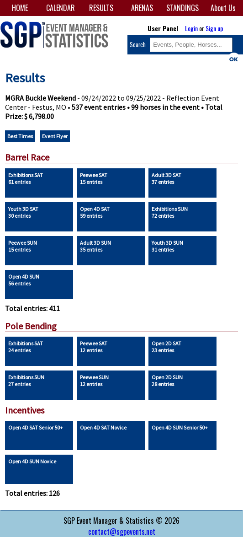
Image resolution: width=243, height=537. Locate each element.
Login (191, 28)
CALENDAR (60, 7)
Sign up (214, 28)
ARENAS (142, 7)
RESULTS (101, 7)
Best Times (20, 136)
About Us (223, 7)
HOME (20, 7)
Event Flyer (55, 136)
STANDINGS (182, 7)
